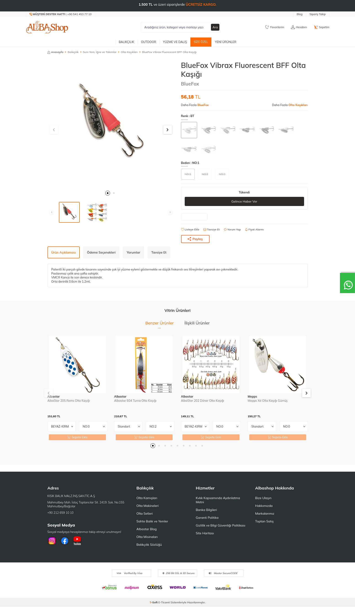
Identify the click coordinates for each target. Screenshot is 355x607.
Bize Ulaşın (263, 498)
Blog (299, 14)
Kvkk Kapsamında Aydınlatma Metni (218, 500)
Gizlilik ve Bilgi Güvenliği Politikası (220, 526)
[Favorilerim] (274, 27)
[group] (110, 124)
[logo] (47, 27)
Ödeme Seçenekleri (101, 252)
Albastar (53, 396)
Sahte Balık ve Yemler (152, 521)
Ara (215, 27)
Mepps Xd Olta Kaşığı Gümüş (267, 400)
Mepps (252, 396)
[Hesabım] (299, 27)
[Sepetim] (321, 27)
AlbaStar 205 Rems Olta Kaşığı (68, 400)
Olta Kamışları (147, 498)
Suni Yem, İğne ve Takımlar (99, 52)
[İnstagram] (52, 540)
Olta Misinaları (147, 537)
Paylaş (195, 239)
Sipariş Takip (318, 14)
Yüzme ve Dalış (175, 42)
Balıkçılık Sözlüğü (149, 545)
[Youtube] (77, 540)
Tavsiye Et (211, 229)
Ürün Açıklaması (63, 252)
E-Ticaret (164, 602)
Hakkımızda (264, 506)
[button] (107, 193)
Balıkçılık (126, 42)
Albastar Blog (147, 529)
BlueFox (190, 84)
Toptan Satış (264, 521)
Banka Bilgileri (206, 510)
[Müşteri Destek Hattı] (60, 14)
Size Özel (201, 42)
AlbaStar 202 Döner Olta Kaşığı (202, 400)
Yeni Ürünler (225, 42)
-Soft (154, 602)
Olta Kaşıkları (129, 52)
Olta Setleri (145, 514)
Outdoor (148, 42)
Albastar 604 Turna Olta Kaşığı (135, 400)
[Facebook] (64, 540)
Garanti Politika (207, 518)
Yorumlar (133, 252)
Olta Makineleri (148, 506)
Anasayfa (55, 52)
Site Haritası (205, 533)
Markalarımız (264, 514)
